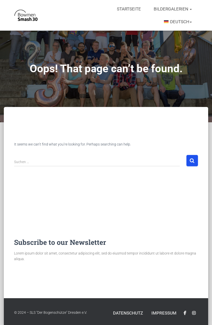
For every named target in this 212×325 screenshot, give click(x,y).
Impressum (163, 313)
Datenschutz (128, 313)
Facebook (185, 313)
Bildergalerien (173, 8)
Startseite (129, 8)
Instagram (193, 313)
